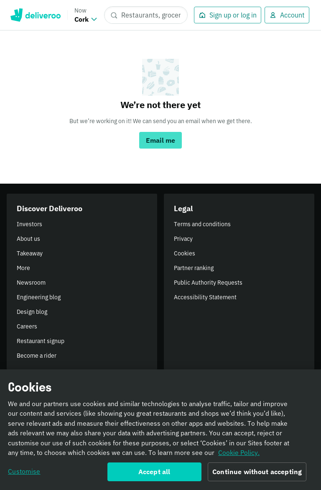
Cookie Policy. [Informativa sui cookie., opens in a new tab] (239, 455)
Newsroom (31, 282)
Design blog (32, 312)
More (23, 268)
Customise (24, 474)
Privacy (183, 238)
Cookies (184, 253)
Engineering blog (39, 297)
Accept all (154, 474)
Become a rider (36, 355)
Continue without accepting (257, 474)
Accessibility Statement (205, 297)
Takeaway (30, 253)
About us (28, 238)
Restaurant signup (40, 341)
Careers (27, 326)
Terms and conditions (202, 224)
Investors (29, 224)
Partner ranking (194, 268)
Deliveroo (35, 15)
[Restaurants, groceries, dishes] (145, 15)
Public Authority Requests (208, 282)
